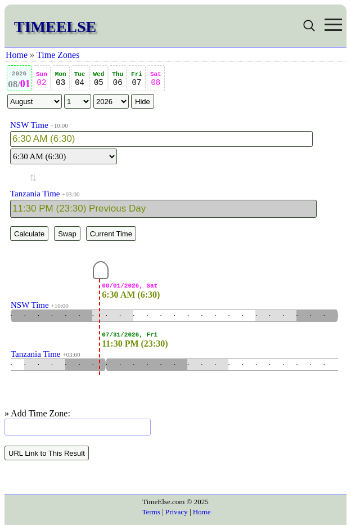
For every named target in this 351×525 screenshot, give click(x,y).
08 (155, 79)
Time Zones (58, 55)
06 (117, 79)
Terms (151, 512)
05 (98, 79)
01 (19, 79)
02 (41, 79)
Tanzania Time (35, 193)
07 (136, 79)
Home (17, 55)
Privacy (176, 512)
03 (60, 79)
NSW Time (29, 124)
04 (80, 79)
